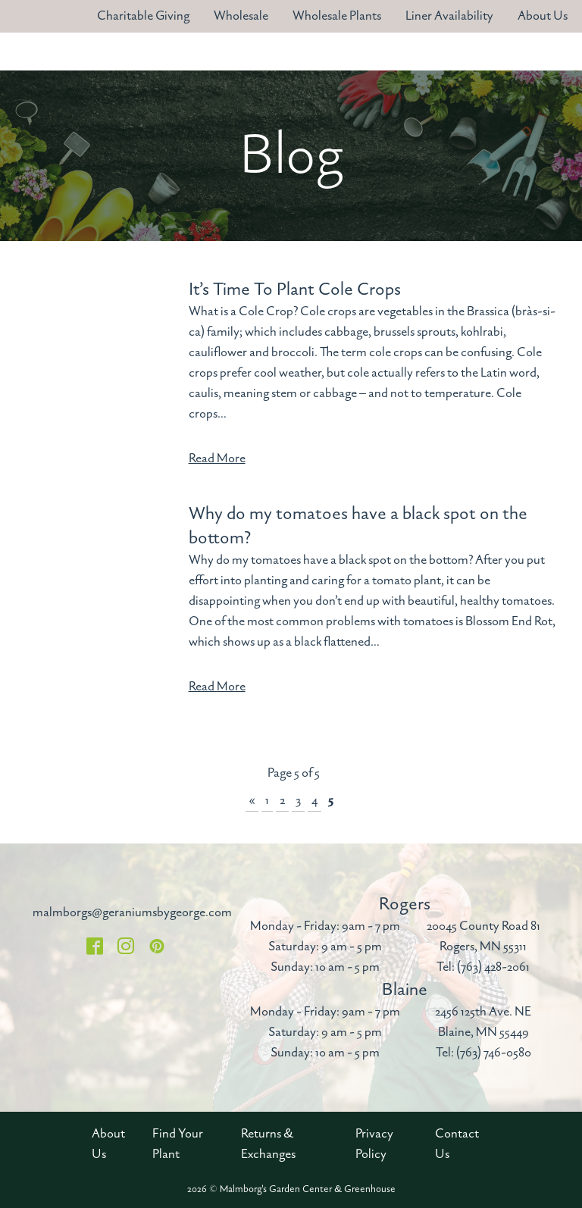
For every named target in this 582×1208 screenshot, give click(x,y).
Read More (217, 458)
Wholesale (241, 16)
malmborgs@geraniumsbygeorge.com (132, 912)
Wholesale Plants (337, 16)
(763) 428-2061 (493, 967)
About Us (543, 16)
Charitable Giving (143, 16)
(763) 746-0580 (493, 1052)
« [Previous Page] (252, 800)
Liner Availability (449, 16)
